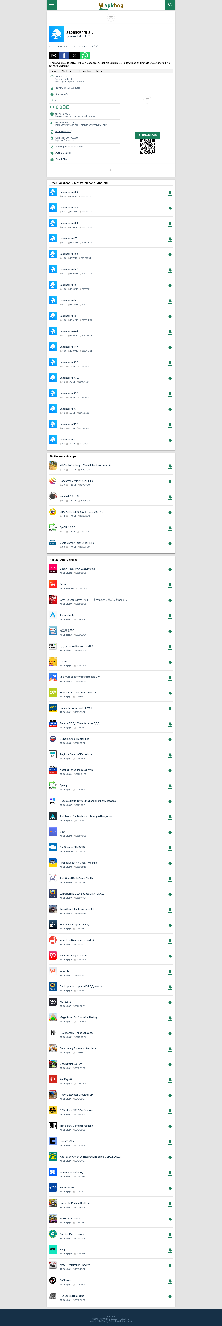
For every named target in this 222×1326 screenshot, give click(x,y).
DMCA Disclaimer (123, 1321)
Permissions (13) (64, 131)
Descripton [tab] (85, 71)
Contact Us (95, 1321)
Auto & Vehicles (63, 153)
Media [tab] (99, 71)
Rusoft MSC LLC (80, 36)
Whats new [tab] (67, 71)
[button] (54, 55)
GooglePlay (61, 159)
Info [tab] (53, 71)
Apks (51, 46)
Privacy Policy (108, 1321)
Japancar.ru (81, 46)
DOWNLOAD (147, 135)
